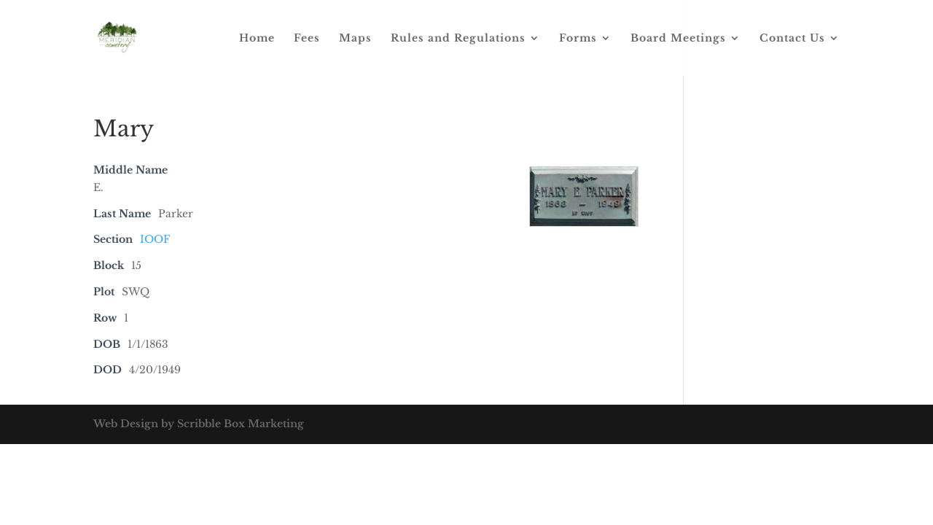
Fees (307, 38)
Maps (355, 38)
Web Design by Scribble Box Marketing (198, 423)
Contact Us (792, 38)
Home (257, 38)
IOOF (155, 239)
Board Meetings (678, 38)
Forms (578, 38)
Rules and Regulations (458, 38)
